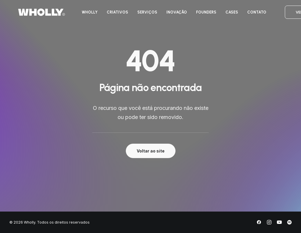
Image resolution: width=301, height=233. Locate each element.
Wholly (84, 14)
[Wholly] (32, 14)
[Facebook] (259, 223)
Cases (226, 14)
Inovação (171, 14)
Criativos (112, 14)
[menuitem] (84, 14)
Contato (251, 14)
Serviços (142, 14)
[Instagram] (269, 223)
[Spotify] (289, 223)
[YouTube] (279, 223)
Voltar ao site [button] (151, 150)
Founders (200, 14)
